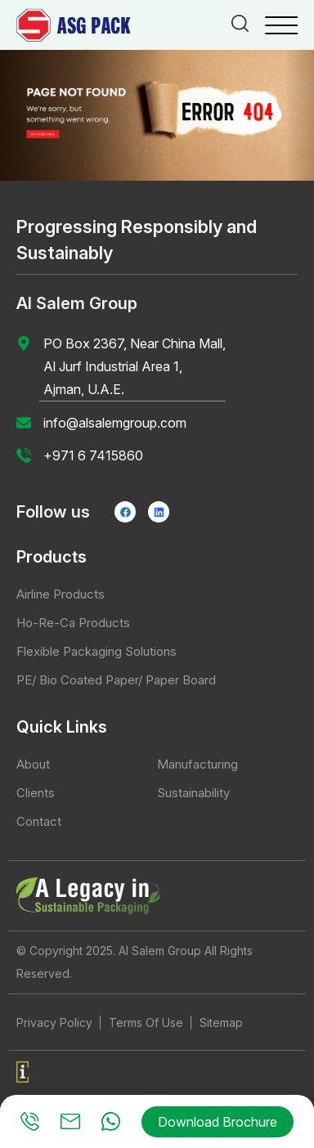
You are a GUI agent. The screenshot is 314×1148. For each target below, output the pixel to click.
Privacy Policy (54, 1022)
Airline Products (60, 594)
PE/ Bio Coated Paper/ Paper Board (116, 680)
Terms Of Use (146, 1022)
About (33, 764)
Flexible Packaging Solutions (96, 651)
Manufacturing (197, 764)
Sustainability (193, 792)
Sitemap (221, 1022)
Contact (38, 821)
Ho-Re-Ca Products (73, 622)
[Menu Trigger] (281, 24)
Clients (35, 792)
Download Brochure (217, 1122)
